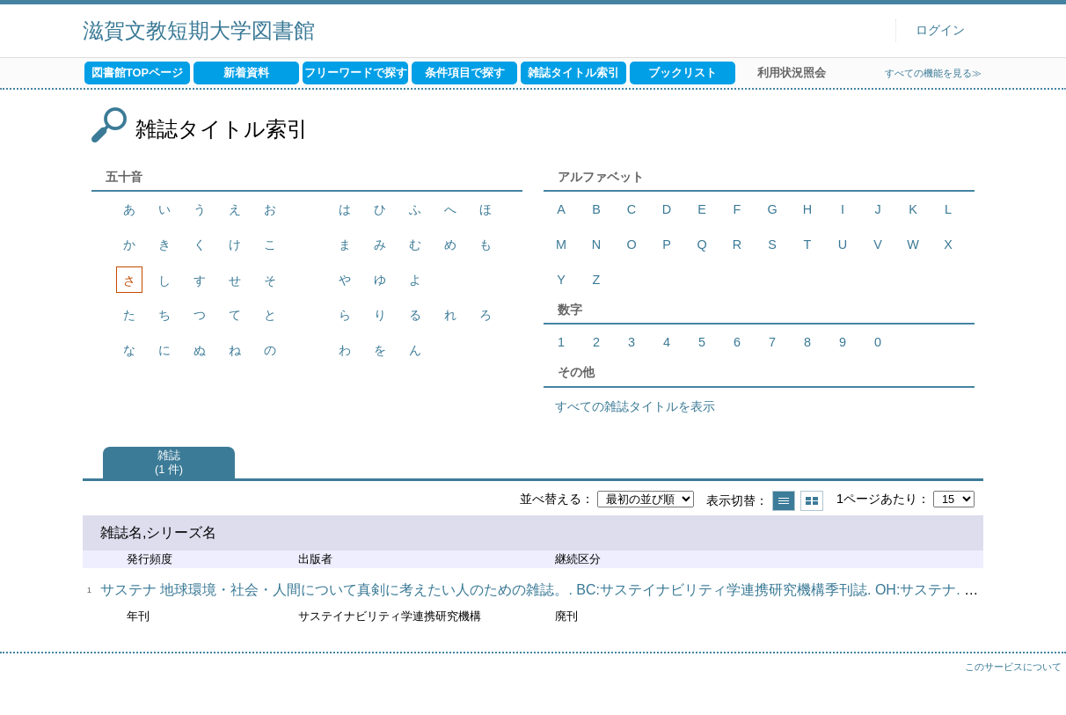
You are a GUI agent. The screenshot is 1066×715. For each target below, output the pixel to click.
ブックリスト (682, 72)
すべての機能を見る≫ (933, 73)
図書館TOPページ (137, 72)
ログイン (940, 30)
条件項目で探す (465, 72)
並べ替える (550, 499)
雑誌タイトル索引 (573, 72)
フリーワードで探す (355, 72)
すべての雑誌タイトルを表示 (635, 406)
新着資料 (246, 72)
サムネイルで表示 (811, 501)
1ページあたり (876, 499)
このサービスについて (1013, 666)
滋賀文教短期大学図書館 (199, 30)
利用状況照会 (791, 72)
